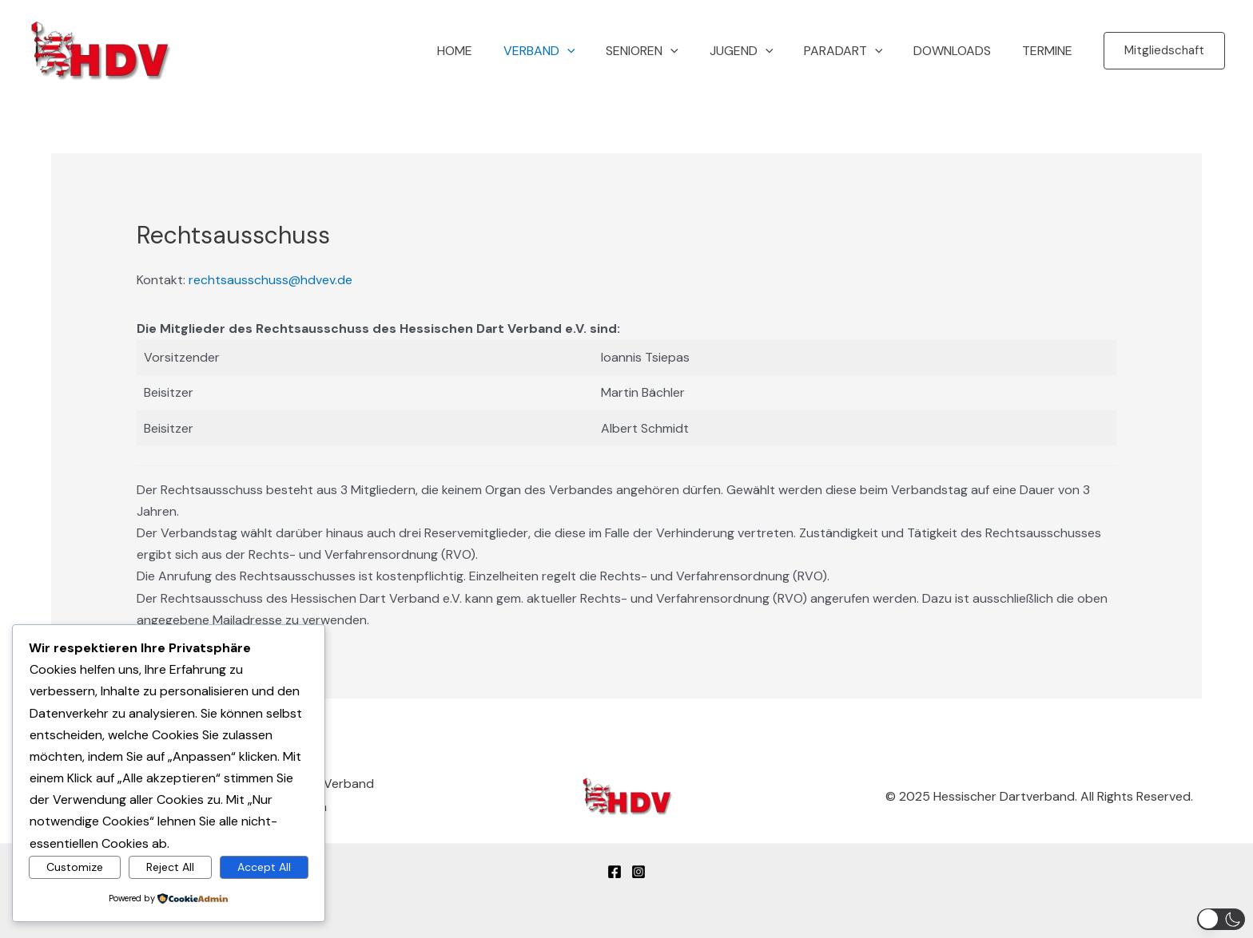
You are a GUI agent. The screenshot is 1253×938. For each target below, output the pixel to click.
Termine (1049, 50)
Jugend (760, 51)
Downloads (960, 50)
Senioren (666, 51)
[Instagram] (638, 869)
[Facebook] (614, 869)
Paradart (856, 51)
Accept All (264, 866)
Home (489, 50)
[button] (597, 51)
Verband (569, 51)
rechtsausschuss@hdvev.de (270, 279)
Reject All (170, 866)
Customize (74, 866)
